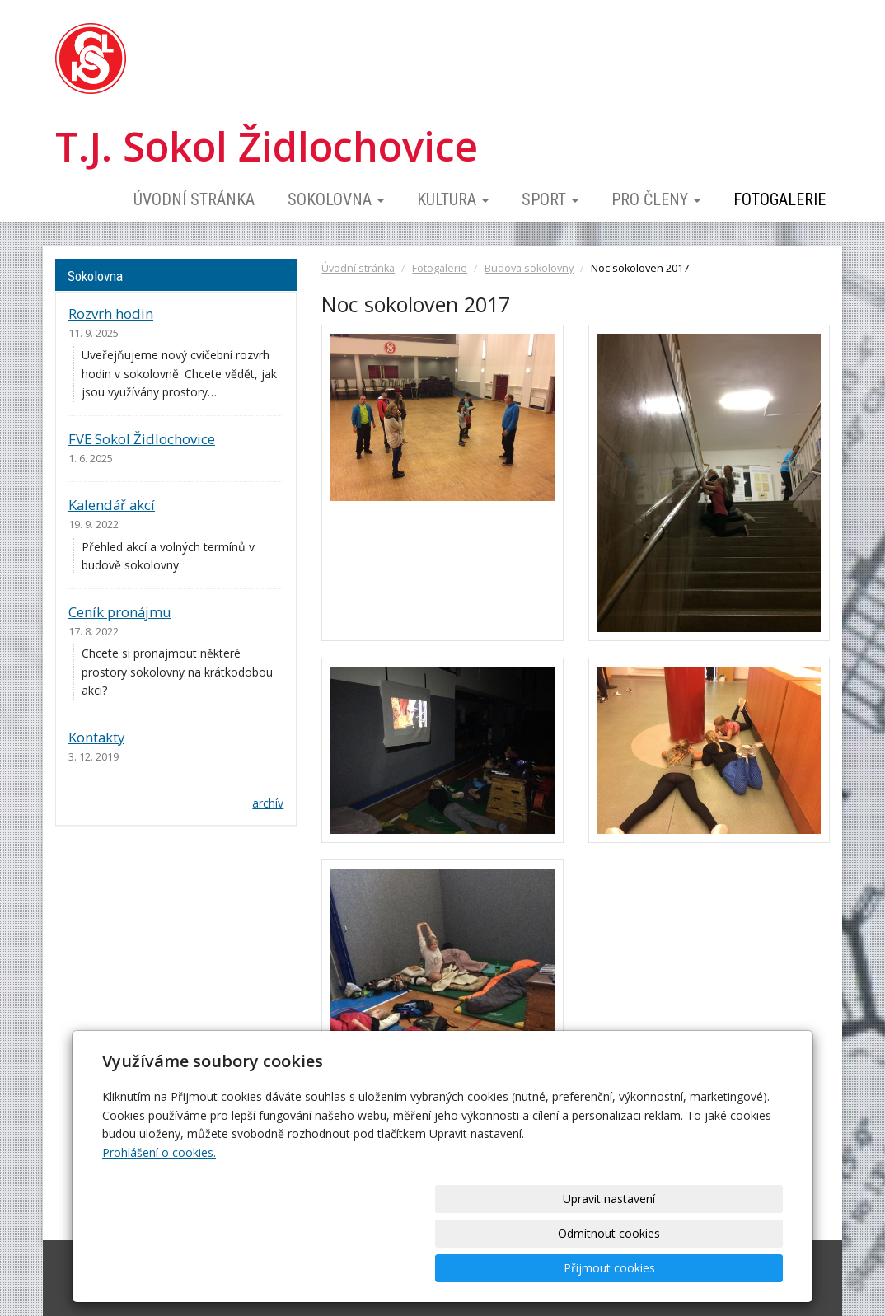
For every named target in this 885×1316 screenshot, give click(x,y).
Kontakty (96, 737)
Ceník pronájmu (119, 611)
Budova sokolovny (529, 268)
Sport (550, 199)
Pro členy (655, 199)
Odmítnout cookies (584, 1268)
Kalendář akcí (111, 504)
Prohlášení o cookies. (159, 1221)
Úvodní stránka (194, 199)
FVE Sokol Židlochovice (141, 438)
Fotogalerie (779, 199)
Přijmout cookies (720, 1268)
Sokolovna (336, 199)
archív (267, 803)
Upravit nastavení (448, 1268)
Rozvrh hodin (110, 313)
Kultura (453, 199)
